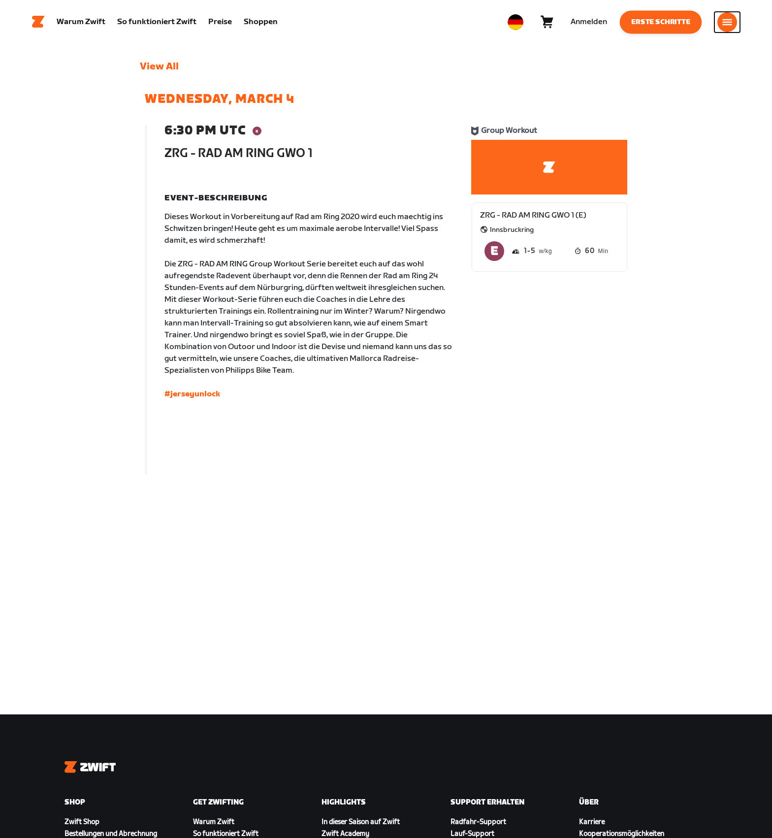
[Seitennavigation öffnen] (727, 22)
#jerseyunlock (192, 394)
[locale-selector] (515, 22)
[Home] (38, 22)
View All (159, 66)
